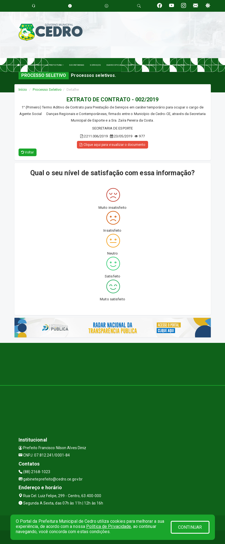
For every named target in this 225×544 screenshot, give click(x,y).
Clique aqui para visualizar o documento (112, 145)
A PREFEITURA (55, 65)
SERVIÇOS (95, 65)
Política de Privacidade (108, 526)
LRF (131, 65)
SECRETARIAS (76, 65)
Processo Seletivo (47, 89)
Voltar (27, 152)
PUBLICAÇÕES (148, 65)
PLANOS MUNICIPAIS (173, 65)
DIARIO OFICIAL (114, 65)
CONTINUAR (190, 527)
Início (23, 89)
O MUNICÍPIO (33, 65)
